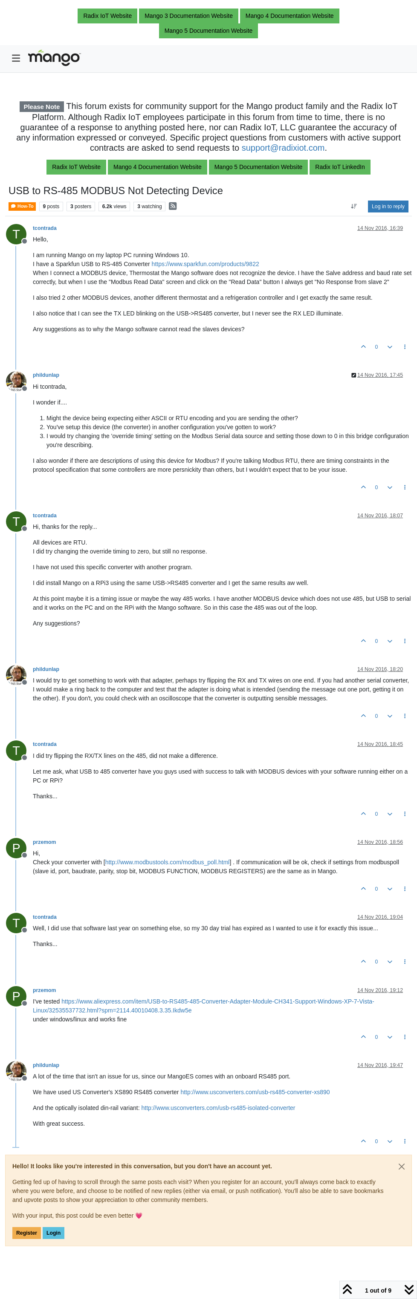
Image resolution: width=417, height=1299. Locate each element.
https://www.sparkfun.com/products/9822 (205, 264)
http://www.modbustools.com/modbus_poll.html (167, 862)
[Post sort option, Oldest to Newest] (354, 206)
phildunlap (46, 375)
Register (26, 1233)
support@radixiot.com (283, 147)
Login (53, 1233)
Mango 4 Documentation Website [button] (290, 15)
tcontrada (45, 228)
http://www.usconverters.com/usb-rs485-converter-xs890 (255, 1092)
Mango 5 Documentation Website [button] (209, 30)
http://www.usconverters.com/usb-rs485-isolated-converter (218, 1107)
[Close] (401, 1166)
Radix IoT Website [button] (107, 15)
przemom (44, 842)
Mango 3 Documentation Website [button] (189, 15)
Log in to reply (388, 206)
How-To (22, 206)
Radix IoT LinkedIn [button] (340, 166)
